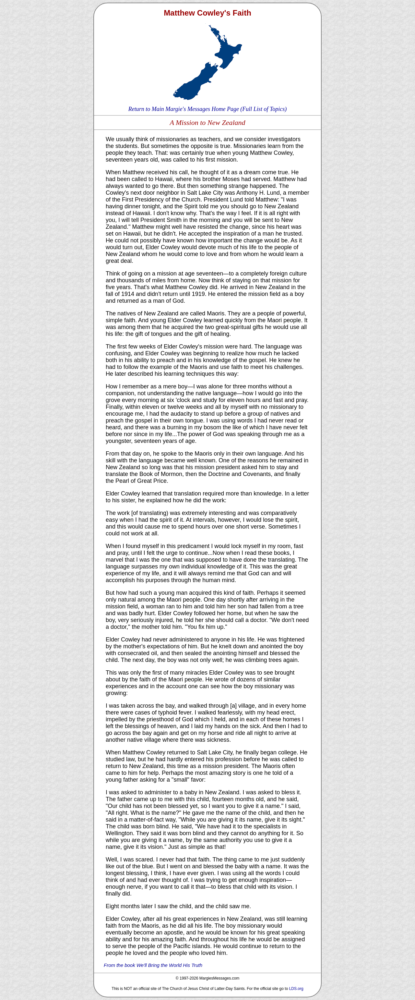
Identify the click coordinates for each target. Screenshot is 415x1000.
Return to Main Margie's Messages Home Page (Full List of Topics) (207, 109)
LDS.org (296, 988)
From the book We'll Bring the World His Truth (153, 965)
